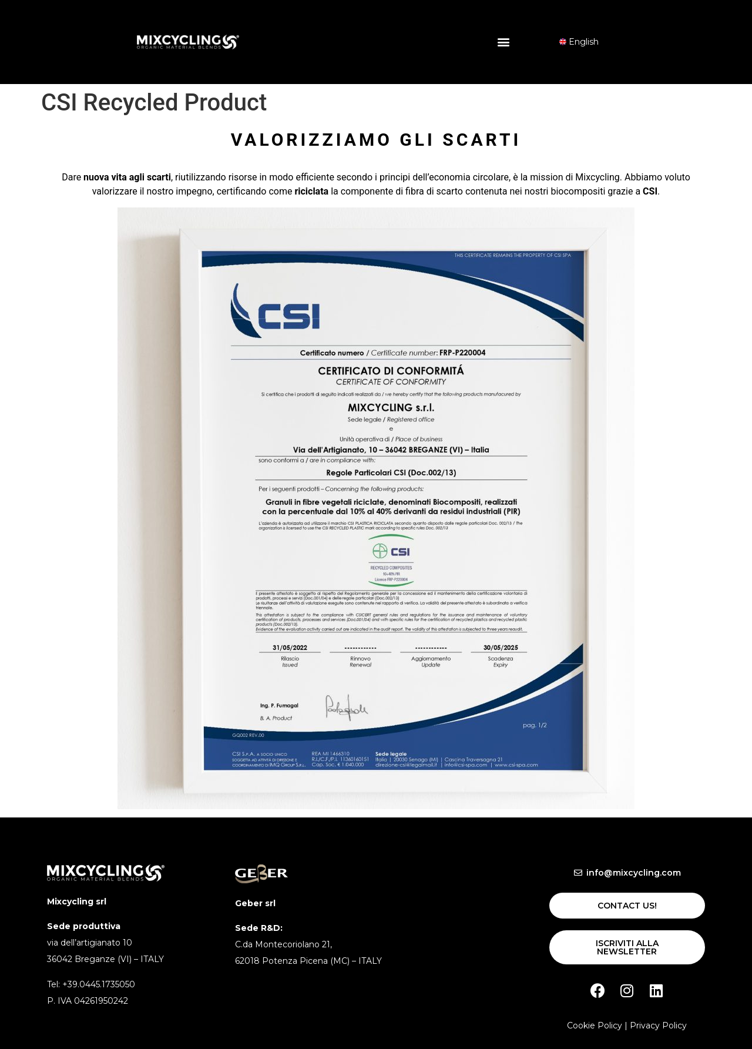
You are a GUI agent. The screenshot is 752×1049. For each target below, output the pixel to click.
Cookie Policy (594, 1025)
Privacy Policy (658, 1025)
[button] (503, 42)
